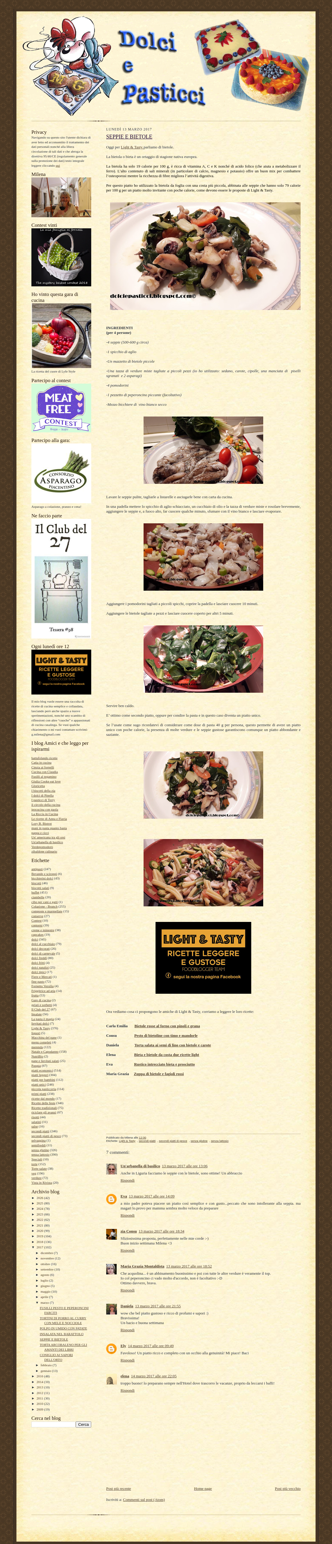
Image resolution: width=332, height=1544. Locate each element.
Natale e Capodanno (45, 1051)
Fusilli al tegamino (44, 776)
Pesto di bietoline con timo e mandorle (166, 1035)
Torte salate (39, 1168)
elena (125, 1376)
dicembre (47, 1253)
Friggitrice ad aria (43, 991)
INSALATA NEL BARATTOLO (61, 1334)
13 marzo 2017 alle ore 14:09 (152, 1196)
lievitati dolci (40, 1023)
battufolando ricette (44, 758)
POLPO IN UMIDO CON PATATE (63, 1328)
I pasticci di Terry (43, 800)
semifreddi (38, 1145)
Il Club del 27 (40, 1009)
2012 (40, 1393)
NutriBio (37, 1056)
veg (33, 1173)
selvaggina (38, 1140)
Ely (123, 1346)
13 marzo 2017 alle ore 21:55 (158, 1306)
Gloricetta (38, 786)
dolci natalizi (40, 967)
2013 (40, 1387)
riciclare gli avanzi (43, 1112)
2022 (40, 1219)
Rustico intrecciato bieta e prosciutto (164, 1064)
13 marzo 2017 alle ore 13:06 (185, 1166)
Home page (203, 1488)
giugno (46, 1286)
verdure (36, 1178)
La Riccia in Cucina (44, 814)
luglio (45, 1280)
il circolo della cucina (45, 804)
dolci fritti (38, 962)
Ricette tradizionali (44, 1108)
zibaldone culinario (44, 851)
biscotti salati (40, 888)
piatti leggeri (39, 1075)
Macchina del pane (44, 1037)
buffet (35, 892)
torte (34, 1164)
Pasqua (36, 1065)
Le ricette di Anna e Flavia (49, 818)
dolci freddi (39, 958)
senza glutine (40, 1150)
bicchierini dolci (42, 878)
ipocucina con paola (44, 809)
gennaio (46, 1371)
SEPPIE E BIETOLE (54, 1339)
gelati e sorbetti (41, 1005)
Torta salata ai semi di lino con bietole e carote (172, 1045)
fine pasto (38, 981)
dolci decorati (40, 948)
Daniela (127, 1306)
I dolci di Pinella (42, 795)
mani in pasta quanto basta (49, 828)
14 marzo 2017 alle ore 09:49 (151, 1346)
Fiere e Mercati (41, 976)
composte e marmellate (47, 911)
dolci (34, 939)
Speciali (36, 1159)
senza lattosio (40, 1154)
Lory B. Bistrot (41, 823)
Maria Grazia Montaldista (143, 1266)
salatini (36, 1122)
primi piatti (38, 1093)
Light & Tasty (40, 1028)
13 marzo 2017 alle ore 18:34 (162, 1231)
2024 (40, 1208)
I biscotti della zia (43, 790)
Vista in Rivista (41, 1182)
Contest (36, 920)
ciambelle (37, 897)
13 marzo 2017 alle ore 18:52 (189, 1266)
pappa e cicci (40, 833)
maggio (46, 1291)
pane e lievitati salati (45, 1061)
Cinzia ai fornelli (42, 767)
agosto (45, 1274)
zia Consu (129, 1231)
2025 (40, 1203)
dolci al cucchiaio (43, 944)
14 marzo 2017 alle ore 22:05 (154, 1376)
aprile (45, 1297)
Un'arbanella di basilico (47, 842)
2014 (40, 1382)
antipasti (37, 869)
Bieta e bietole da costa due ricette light (166, 1054)
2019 (40, 1236)
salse (34, 1126)
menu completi (41, 1042)
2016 (40, 1376)
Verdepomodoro (42, 847)
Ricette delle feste (43, 1103)
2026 (40, 1198)
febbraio (47, 1365)
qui (58, 165)
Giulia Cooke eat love (46, 781)
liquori (35, 1033)
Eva (124, 1196)
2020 (40, 1231)
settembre (47, 1269)
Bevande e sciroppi (44, 874)
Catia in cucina (41, 762)
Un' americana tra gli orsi (48, 837)
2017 (40, 1247)
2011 (40, 1398)
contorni (36, 925)
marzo (45, 1302)
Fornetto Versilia (42, 986)
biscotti (36, 883)
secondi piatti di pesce (46, 1136)
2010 (40, 1403)
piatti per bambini (43, 1079)
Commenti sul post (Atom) (144, 1499)
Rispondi (128, 1180)
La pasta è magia (42, 1019)
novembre (48, 1258)
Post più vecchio (288, 1488)
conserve (37, 916)
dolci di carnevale (43, 953)
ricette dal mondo (43, 1098)
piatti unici (38, 1084)
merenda (37, 1047)
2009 (40, 1409)
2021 (40, 1225)
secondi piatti (40, 1131)
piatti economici (42, 1070)
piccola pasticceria (43, 1089)
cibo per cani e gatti (44, 902)
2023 (40, 1214)
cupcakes (37, 934)
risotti (35, 1117)
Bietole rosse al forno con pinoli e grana (167, 1026)
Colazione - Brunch (44, 906)
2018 (40, 1242)
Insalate (36, 1014)
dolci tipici (38, 972)
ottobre (46, 1264)
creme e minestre (42, 930)
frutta (35, 995)
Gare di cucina (41, 1000)
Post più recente (118, 1488)
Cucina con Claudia (44, 771)
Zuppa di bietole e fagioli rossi (159, 1074)
